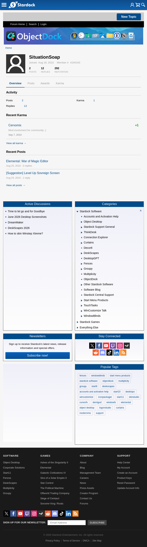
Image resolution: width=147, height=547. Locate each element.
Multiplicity (8, 488)
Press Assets (87, 488)
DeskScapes (10, 482)
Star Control (46, 482)
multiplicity (123, 381)
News (83, 482)
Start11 (7, 472)
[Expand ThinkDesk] (81, 232)
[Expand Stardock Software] (77, 211)
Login (43, 24)
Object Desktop (11, 462)
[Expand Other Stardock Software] (81, 285)
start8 (94, 386)
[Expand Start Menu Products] (81, 300)
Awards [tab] (45, 83)
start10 (117, 391)
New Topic (128, 16)
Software (11, 455)
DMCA (86, 540)
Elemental (45, 467)
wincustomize (86, 397)
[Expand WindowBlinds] (81, 316)
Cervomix (14, 125)
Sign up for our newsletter (24, 522)
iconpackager (105, 397)
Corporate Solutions (14, 467)
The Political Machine (52, 488)
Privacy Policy (53, 540)
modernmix (85, 413)
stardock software (88, 381)
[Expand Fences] (81, 264)
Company (87, 455)
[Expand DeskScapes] (81, 253)
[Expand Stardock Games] (77, 322)
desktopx (130, 391)
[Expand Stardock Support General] (81, 227)
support (100, 413)
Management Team (90, 472)
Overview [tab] (15, 83)
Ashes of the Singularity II (54, 462)
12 (25, 106)
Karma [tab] (60, 83)
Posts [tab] (31, 83)
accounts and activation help (93, 391)
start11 (120, 397)
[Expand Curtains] (81, 243)
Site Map (96, 540)
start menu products (120, 375)
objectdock (107, 381)
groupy (83, 386)
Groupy (7, 493)
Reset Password (126, 482)
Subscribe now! (37, 355)
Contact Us (86, 498)
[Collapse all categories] (140, 210)
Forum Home (17, 24)
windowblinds (98, 375)
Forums (84, 503)
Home (8, 47)
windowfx (111, 402)
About (83, 462)
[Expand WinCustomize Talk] (81, 311)
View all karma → (16, 143)
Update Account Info (128, 488)
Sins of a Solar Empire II (53, 477)
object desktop (86, 407)
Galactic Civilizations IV (53, 472)
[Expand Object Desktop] (81, 222)
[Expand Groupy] (81, 269)
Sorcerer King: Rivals (51, 503)
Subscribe (97, 522)
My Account (123, 467)
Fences (7, 477)
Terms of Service (71, 540)
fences (82, 375)
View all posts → (15, 185)
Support (123, 455)
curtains (120, 407)
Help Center (123, 462)
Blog (82, 467)
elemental (126, 402)
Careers (84, 477)
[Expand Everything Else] (77, 328)
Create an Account (127, 472)
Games (45, 455)
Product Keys (124, 477)
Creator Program (89, 493)
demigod (97, 402)
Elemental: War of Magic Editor (27, 161)
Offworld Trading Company (54, 493)
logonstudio (105, 407)
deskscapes (108, 386)
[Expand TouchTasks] (81, 306)
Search (33, 24)
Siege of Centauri (49, 498)
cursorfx (83, 402)
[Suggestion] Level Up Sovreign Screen (33, 173)
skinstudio (134, 397)
